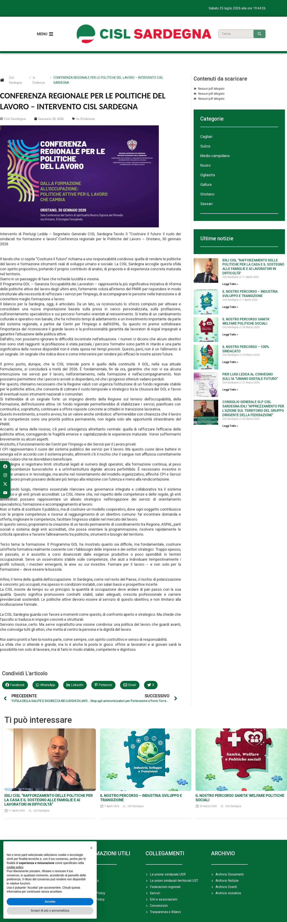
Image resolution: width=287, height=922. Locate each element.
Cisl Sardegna (15, 69)
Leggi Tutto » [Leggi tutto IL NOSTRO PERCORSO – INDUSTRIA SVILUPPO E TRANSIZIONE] (230, 296)
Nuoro (205, 154)
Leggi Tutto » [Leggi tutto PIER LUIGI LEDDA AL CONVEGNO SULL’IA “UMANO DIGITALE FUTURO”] (230, 379)
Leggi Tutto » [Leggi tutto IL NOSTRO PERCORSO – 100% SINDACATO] (230, 351)
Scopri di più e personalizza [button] (50, 910)
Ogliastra (207, 164)
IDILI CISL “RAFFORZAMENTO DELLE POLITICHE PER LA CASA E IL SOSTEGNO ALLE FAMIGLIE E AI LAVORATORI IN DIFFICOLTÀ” (253, 256)
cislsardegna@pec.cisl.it (150, 914)
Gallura (206, 174)
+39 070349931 (115, 914)
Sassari (206, 193)
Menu (42, 28)
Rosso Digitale (256, 914)
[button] (15, 674)
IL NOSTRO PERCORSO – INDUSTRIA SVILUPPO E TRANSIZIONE (250, 283)
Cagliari (206, 126)
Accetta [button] (50, 901)
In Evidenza (39, 69)
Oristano (207, 183)
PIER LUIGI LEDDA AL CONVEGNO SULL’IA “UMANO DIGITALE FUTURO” (250, 366)
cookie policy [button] (15, 867)
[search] (235, 28)
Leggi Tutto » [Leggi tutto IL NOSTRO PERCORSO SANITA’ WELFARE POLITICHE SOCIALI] (230, 323)
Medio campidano (215, 145)
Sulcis (205, 135)
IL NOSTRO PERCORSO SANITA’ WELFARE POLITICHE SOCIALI (246, 311)
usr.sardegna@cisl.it (189, 914)
